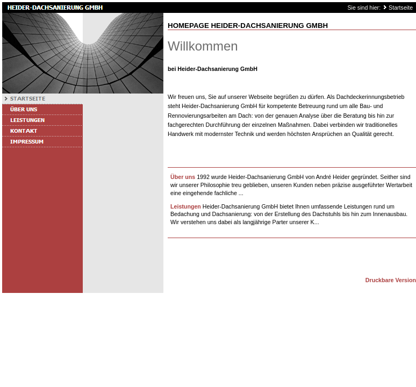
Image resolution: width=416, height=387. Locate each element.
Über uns (182, 177)
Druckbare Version (390, 280)
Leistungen (185, 206)
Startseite (401, 7)
